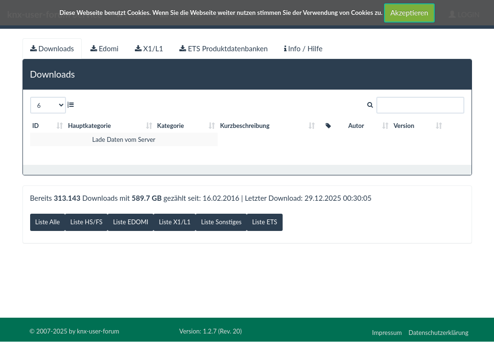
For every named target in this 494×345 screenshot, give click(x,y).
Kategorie (170, 125)
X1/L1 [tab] (149, 48)
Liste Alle (47, 222)
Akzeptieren (409, 12)
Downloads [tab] (52, 48)
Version (404, 125)
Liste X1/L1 (174, 222)
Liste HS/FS (86, 222)
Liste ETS (264, 222)
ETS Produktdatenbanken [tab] (223, 48)
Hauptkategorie (89, 125)
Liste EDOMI (130, 222)
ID (36, 125)
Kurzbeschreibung (244, 125)
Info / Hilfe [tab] (303, 48)
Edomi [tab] (104, 48)
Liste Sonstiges (221, 222)
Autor (356, 125)
